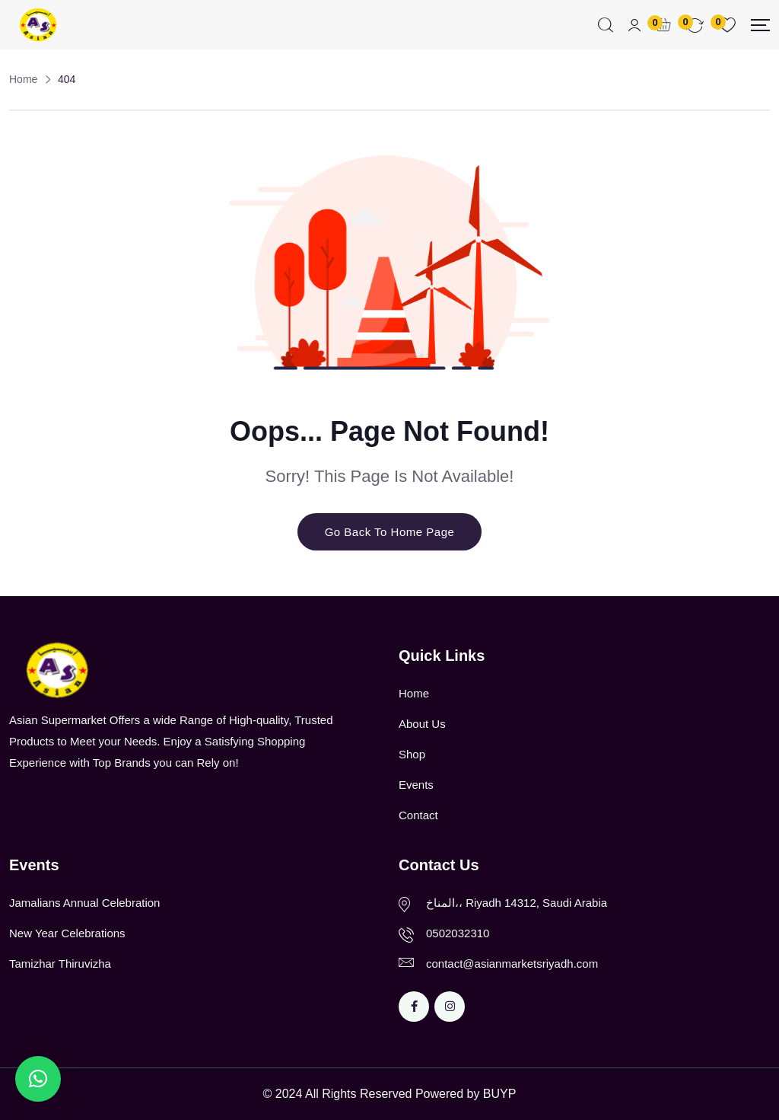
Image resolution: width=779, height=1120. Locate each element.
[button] (38, 1079)
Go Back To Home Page (390, 531)
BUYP (500, 1093)
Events (416, 784)
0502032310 (457, 933)
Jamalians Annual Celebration (84, 902)
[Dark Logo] (37, 25)
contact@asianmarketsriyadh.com (512, 963)
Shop (412, 754)
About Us (422, 723)
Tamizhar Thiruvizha (60, 963)
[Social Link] (414, 1006)
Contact (418, 815)
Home (414, 693)
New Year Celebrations (67, 933)
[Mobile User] (634, 25)
